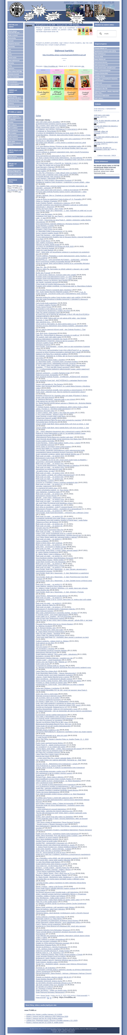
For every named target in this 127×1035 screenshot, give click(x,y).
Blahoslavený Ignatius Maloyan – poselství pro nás (54, 658)
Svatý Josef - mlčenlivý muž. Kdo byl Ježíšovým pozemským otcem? (61, 392)
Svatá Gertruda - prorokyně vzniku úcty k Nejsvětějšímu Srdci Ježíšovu (61, 294)
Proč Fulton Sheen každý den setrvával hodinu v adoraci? (57, 537)
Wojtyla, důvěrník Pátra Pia (46, 605)
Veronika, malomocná (44, 486)
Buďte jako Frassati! (43, 273)
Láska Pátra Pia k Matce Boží (46, 671)
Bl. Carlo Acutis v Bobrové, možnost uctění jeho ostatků (56, 275)
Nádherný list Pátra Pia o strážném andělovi (52, 354)
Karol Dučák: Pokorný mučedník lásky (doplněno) (54, 290)
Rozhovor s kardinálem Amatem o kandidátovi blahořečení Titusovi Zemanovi (64, 830)
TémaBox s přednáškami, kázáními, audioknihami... (106, 79)
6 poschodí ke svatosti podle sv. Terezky (50, 666)
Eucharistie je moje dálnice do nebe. (49, 309)
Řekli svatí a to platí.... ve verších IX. (49, 545)
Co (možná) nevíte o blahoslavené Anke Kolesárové (55, 718)
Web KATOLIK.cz (100, 54)
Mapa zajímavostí (13, 60)
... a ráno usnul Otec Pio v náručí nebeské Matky (53, 758)
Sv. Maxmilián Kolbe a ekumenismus (49, 231)
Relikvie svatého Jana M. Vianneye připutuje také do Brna (57, 960)
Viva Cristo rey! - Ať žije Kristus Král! (49, 866)
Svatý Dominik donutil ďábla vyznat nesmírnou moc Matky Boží (59, 439)
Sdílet (38, 116)
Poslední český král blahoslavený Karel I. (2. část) (54, 277)
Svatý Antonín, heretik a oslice (47, 962)
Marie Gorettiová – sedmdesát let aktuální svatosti (54, 679)
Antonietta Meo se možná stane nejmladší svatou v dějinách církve (60, 879)
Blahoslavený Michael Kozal (46, 652)
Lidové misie (12, 57)
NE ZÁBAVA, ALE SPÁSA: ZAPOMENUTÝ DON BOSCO (57, 129)
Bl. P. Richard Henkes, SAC (46, 628)
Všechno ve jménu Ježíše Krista (47, 244)
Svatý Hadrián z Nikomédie (46, 178)
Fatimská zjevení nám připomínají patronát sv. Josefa (55, 845)
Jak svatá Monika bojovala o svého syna (50, 771)
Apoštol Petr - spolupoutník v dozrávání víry (52, 843)
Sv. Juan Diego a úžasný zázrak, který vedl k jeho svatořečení (58, 139)
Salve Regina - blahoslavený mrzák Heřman (52, 596)
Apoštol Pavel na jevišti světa (46, 841)
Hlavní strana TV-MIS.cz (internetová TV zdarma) (14, 118)
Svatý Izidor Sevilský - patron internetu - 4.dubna (53, 849)
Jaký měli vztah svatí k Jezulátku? (48, 122)
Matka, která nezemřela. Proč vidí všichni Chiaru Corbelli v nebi (59, 835)
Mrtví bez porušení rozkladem (46, 941)
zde (20, 186)
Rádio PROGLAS (100, 59)
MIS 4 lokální (12, 133)
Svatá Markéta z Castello (45, 226)
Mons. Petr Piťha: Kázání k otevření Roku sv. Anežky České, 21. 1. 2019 (62, 739)
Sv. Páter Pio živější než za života (48, 165)
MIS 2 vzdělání (12, 128)
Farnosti (10, 41)
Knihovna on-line (13, 101)
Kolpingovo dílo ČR (100, 88)
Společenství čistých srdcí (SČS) (105, 51)
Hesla (10, 55)
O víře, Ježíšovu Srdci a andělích (48, 949)
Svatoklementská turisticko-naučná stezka (51, 124)
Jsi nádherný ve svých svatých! (47, 837)
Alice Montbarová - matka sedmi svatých (50, 898)
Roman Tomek (45, 995)
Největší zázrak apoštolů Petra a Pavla (50, 565)
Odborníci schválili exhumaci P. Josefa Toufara (53, 951)
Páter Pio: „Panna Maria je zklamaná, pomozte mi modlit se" (58, 335)
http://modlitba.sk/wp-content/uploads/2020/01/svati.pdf (64, 55)
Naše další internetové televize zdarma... (14, 143)
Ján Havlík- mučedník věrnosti (47, 282)
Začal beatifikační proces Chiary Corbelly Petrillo (53, 779)
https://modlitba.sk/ (51, 66)
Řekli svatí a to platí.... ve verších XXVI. (50, 456)
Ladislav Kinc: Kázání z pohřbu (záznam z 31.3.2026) (44, 1014)
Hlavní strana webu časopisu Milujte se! (14, 170)
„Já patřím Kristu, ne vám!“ (45, 471)
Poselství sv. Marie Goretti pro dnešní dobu (51, 683)
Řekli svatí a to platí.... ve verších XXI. (50, 479)
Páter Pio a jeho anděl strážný (47, 902)
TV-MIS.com (82, 2)
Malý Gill (39, 645)
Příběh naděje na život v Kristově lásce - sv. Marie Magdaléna (58, 781)
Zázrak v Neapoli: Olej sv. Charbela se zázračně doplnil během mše (60, 195)
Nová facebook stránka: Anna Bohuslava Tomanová (54, 558)
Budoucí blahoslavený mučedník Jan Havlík (52, 339)
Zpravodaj (11, 46)
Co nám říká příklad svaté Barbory (48, 862)
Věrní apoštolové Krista (44, 783)
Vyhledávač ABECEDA (101, 95)
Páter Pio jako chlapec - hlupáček (48, 633)
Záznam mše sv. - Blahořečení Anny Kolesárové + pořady (57, 764)
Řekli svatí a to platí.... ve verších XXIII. (50, 473)
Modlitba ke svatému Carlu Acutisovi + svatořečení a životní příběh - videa (63, 182)
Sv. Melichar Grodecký (44, 626)
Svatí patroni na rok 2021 (45, 643)
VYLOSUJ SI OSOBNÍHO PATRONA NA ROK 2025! (55, 246)
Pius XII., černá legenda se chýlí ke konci (51, 852)
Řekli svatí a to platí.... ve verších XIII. (49, 524)
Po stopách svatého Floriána (46, 305)
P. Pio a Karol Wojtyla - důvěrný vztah (49, 414)
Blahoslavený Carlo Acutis (45, 458)
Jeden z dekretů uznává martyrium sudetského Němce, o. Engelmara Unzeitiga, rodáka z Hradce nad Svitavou (61, 895)
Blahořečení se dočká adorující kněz (49, 469)
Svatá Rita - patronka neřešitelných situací (51, 788)
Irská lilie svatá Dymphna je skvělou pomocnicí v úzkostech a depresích (62, 299)
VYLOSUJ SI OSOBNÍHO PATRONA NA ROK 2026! (55, 133)
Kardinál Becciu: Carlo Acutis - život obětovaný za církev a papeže (60, 684)
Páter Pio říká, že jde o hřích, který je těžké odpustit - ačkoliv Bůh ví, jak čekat (64, 620)
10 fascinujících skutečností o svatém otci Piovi (53, 311)
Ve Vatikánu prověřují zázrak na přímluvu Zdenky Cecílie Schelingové (61, 903)
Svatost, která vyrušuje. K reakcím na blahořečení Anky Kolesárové (60, 768)
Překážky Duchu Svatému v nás (47, 730)
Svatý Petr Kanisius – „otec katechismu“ (50, 235)
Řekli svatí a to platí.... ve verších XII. (49, 526)
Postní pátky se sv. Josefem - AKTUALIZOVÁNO (54, 616)
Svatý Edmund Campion (45, 611)
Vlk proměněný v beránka (45, 649)
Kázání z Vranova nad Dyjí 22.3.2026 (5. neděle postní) (45, 1022)
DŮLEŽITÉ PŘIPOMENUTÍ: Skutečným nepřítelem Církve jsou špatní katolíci (64, 732)
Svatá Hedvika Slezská (44, 979)
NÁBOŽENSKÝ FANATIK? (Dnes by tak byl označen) (55, 341)
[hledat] (106, 33)
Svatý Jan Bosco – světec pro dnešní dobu (51, 990)
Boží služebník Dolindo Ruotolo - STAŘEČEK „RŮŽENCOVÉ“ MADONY (62, 377)
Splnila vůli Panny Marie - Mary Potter (49, 209)
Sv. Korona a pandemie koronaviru (48, 700)
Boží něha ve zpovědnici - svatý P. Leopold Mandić (54, 507)
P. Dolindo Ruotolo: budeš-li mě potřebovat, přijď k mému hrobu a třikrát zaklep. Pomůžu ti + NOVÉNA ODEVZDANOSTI (62, 408)
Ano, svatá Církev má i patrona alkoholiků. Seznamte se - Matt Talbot (61, 760)
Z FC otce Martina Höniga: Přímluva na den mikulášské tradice (58, 146)
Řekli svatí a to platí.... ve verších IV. (49, 584)
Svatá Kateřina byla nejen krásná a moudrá (51, 864)
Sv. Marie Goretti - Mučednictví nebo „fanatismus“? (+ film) (57, 877)
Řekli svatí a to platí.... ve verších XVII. (50, 501)
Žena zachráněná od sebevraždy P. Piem (51, 156)
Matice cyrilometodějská (102, 70)
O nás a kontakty (13, 77)
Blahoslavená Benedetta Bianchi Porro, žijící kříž (53, 724)
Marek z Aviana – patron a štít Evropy (49, 886)
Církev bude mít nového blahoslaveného (50, 284)
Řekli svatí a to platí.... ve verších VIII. (49, 548)
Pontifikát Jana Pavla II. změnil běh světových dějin (54, 798)
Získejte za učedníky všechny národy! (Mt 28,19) (53, 977)
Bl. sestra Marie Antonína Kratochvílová (50, 632)
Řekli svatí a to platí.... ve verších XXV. (50, 464)
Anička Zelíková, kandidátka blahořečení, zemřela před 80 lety (58, 535)
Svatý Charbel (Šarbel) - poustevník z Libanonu (53, 203)
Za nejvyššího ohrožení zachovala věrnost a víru (53, 983)
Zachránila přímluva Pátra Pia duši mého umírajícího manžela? (59, 420)
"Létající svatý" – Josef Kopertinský (48, 660)
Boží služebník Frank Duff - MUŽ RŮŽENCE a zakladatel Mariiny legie (61, 380)
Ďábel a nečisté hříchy (44, 227)
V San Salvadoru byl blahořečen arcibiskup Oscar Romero (57, 920)
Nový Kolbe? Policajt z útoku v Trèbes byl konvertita (54, 803)
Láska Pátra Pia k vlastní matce (47, 754)
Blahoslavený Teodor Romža (46, 496)
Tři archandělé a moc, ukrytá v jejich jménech (52, 169)
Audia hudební (13, 136)
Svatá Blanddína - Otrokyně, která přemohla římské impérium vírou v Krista (63, 135)
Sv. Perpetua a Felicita (44, 988)
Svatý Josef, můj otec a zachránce (48, 851)
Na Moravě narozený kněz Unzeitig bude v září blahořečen (57, 892)
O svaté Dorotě (41, 737)
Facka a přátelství (42, 541)
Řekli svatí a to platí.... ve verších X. (49, 539)
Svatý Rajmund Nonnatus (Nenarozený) (50, 992)
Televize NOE (98, 56)
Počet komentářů (82, 995)
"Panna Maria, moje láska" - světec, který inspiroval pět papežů (59, 749)
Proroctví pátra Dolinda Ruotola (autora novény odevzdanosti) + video (61, 192)
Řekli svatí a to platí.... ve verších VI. (49, 564)
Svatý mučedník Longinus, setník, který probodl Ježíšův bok (57, 454)
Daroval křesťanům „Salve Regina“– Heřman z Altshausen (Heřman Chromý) (64, 973)
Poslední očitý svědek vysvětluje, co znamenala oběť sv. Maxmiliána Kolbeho (64, 286)
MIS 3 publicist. (13, 130)
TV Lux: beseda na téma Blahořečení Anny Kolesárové (56, 785)
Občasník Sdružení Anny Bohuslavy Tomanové (53, 930)
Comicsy (11, 103)
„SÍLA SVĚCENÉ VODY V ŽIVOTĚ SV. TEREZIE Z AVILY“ (57, 163)
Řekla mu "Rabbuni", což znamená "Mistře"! (52, 875)
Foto (9, 52)
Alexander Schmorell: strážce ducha (49, 981)
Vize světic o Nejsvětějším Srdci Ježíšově (51, 717)
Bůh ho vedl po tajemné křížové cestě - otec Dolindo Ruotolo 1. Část (61, 329)
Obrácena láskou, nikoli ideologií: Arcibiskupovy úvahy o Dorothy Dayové (62, 913)
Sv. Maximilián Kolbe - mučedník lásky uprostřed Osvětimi (57, 362)
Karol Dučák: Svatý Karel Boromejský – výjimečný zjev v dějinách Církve (62, 513)
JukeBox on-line (99, 76)
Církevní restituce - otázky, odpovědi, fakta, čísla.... (106, 92)
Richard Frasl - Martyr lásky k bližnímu (50, 777)
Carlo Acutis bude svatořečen (46, 303)
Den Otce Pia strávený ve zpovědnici (49, 720)
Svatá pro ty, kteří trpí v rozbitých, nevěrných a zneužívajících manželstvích (63, 854)
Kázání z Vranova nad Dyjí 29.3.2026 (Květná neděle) (44, 1018)
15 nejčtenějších (13, 84)
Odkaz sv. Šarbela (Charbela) (46, 201)
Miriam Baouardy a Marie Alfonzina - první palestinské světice (58, 922)
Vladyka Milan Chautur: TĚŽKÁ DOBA (50, 560)
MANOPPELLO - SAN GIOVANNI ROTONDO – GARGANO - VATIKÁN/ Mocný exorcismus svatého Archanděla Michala (62, 260)
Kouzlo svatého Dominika (45, 441)
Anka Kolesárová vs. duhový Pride (48, 766)
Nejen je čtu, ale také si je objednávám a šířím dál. (102, 148)
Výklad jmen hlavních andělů (46, 418)
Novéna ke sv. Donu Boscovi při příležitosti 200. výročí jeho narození (61, 926)
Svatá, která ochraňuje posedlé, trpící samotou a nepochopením (59, 390)
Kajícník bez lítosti (42, 756)
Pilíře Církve (40, 728)
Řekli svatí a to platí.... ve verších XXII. (50, 477)
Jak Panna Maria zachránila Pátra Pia (49, 530)
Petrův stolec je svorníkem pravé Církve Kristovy (53, 447)
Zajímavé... (11, 68)
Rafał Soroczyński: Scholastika (47, 375)
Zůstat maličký (41, 171)
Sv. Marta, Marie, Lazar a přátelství (48, 554)
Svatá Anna (40, 775)
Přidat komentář (41, 997)
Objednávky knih (13, 106)
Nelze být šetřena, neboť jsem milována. (50, 909)
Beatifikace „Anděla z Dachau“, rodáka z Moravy (53, 869)
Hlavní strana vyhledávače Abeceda (15, 157)
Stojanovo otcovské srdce (45, 411)
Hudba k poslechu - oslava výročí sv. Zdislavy (52, 641)
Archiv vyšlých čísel (14, 174)
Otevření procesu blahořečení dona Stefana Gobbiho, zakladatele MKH (62, 326)
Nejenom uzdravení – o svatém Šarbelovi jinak (53, 373)
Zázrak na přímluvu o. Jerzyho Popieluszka (51, 947)
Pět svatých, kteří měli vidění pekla (48, 337)
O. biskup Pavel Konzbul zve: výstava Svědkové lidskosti (56, 847)
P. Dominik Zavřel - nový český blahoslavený (52, 615)
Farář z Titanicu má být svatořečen (48, 924)
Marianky (11, 63)
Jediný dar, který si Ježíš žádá (47, 694)
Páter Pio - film (41, 267)
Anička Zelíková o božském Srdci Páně (50, 917)
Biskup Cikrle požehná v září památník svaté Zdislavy (55, 907)
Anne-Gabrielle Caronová (45, 445)
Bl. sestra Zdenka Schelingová (47, 552)
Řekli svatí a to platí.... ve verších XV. (49, 511)
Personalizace (12, 82)
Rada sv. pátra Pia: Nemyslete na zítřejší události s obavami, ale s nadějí (62, 269)
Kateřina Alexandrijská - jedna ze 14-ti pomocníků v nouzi (57, 709)
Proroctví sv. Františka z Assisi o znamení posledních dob (57, 482)
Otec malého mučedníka (45, 243)
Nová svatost (40, 890)
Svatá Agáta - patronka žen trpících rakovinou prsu (54, 811)
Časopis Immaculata (101, 73)
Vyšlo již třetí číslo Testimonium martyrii (50, 618)
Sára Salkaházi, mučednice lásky (48, 492)
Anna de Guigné (42, 647)
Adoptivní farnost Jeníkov (102, 86)
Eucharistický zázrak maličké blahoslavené (51, 715)
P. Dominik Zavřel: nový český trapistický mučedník (54, 675)
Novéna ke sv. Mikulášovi (45, 141)
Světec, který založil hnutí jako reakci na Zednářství (54, 817)
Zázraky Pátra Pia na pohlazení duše (49, 751)
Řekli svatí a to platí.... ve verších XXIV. (50, 467)
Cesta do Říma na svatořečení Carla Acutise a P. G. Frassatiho (59, 199)
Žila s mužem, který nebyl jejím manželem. (51, 126)
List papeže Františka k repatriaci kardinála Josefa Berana (57, 790)
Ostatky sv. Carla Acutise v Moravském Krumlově (54, 180)
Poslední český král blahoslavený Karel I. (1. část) (54, 278)
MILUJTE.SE (108, 2)
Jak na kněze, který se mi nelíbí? (48, 698)
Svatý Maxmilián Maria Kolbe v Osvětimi (50, 360)
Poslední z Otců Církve (44, 229)
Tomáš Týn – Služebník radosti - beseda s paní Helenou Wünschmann (61, 964)
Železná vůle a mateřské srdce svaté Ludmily (52, 175)
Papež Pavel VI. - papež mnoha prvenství (51, 745)
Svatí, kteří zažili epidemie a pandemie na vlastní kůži (55, 703)
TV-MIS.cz (95, 2)
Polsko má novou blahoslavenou (47, 792)
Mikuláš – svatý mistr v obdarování (48, 497)
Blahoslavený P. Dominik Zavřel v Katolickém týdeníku (55, 609)
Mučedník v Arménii (43, 656)
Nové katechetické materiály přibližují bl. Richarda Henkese (57, 224)
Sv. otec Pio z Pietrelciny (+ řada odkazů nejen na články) (57, 173)
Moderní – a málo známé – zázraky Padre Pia (52, 868)
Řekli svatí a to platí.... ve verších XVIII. (50, 499)
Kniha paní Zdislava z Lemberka (47, 688)
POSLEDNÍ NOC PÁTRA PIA (46, 422)
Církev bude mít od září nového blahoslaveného (53, 726)
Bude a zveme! (13, 35)
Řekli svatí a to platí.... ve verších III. (49, 598)
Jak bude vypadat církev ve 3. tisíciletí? (50, 985)
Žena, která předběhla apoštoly (47, 839)
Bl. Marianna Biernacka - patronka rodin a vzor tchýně (55, 399)
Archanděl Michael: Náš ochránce (48, 176)
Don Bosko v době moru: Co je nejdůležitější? (52, 701)
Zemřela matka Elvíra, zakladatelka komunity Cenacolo (56, 363)
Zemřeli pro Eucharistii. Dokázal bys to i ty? (51, 707)
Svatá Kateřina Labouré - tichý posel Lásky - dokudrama (56, 654)
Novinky (10, 122)
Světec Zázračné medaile (45, 248)
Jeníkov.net (98, 83)
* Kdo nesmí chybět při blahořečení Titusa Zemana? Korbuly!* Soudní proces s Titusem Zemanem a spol (58, 823)
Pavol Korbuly (41, 911)
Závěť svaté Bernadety (44, 214)
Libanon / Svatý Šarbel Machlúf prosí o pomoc (52, 677)
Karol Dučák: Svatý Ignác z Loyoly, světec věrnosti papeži (57, 550)
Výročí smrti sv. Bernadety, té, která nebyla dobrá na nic (56, 324)
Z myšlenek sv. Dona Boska (46, 131)
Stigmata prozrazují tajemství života (49, 696)
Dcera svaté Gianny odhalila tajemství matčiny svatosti (55, 888)
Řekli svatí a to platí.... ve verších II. (49, 603)
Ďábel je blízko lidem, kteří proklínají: (49, 543)
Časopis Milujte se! (100, 48)
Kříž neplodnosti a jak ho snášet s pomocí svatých (54, 773)
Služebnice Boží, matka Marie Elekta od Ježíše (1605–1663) (58, 900)
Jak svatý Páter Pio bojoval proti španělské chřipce (54, 503)
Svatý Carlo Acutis (43, 664)
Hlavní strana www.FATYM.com (13, 31)
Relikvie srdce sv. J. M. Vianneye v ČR (50, 953)
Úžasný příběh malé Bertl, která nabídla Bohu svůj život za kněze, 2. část (62, 424)
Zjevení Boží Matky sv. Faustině (47, 448)
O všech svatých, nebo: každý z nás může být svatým (55, 413)
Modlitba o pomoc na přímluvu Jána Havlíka (52, 280)
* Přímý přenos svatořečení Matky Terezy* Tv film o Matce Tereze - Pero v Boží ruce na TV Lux (55, 872)
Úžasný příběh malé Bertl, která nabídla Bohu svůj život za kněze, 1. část (62, 428)
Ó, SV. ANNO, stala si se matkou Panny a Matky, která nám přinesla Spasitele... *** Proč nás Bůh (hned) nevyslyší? (60, 366)
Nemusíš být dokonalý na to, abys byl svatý (51, 735)
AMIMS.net (69, 2)
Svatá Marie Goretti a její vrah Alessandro (51, 562)
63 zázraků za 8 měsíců (44, 987)
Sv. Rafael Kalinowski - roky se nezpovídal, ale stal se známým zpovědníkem (64, 711)
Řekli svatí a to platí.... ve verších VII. (49, 556)
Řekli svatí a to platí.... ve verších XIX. (50, 494)
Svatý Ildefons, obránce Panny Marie (49, 586)
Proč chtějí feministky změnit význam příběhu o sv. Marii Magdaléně (60, 794)
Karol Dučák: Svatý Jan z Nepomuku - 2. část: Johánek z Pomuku (60, 592)
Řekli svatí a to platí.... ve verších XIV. (49, 516)
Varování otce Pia (42, 528)
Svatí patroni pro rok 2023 (45, 401)
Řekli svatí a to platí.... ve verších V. (49, 567)
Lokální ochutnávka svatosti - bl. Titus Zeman (52, 490)
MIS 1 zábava (12, 125)
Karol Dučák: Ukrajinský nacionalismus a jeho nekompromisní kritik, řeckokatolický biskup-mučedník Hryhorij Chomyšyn (60, 451)
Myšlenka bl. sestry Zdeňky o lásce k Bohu (51, 958)
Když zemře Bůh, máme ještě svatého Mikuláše (53, 860)
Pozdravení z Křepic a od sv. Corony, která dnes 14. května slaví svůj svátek (63, 599)
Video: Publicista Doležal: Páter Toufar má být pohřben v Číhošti (59, 954)
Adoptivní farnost (13, 43)
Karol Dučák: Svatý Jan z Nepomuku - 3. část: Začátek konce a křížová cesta (64, 581)
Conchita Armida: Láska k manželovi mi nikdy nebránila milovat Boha (61, 883)
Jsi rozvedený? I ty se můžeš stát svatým (51, 747)
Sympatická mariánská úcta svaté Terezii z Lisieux (54, 518)
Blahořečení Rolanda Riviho (46, 945)
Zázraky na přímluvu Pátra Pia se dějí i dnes (52, 722)
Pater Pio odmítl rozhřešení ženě (48, 312)
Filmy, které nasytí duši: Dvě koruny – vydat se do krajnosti (57, 190)
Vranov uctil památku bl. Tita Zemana (49, 384)
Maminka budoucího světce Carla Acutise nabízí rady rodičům (58, 297)
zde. (82, 66)
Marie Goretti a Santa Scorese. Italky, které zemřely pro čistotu (58, 681)
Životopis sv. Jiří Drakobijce (46, 968)
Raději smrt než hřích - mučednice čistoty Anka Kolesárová (57, 834)
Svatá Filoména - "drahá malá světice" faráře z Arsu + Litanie (58, 443)
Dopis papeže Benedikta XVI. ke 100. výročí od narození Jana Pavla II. (61, 690)
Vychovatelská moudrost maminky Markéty (51, 650)
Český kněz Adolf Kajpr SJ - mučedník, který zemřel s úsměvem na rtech (62, 637)
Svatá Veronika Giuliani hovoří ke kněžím (51, 956)
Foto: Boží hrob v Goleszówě (46, 333)
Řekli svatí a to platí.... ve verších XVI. (50, 505)
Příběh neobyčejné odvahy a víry (48, 127)
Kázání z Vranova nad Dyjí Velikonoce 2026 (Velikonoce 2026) (47, 1016)
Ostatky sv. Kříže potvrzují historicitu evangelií (52, 943)
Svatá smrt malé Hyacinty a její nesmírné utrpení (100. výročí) (58, 705)
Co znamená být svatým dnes (46, 488)
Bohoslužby (12, 38)
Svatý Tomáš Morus (43, 241)
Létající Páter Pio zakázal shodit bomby (50, 635)
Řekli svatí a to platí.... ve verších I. (48, 607)
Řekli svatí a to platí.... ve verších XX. (49, 484)
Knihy (10, 66)
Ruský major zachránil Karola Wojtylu (49, 743)
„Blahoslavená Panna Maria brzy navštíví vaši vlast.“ (55, 437)
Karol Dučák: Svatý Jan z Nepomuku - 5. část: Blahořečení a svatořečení (62, 573)
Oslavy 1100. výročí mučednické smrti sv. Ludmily (54, 533)
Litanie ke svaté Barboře (45, 250)
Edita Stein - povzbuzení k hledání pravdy (51, 547)
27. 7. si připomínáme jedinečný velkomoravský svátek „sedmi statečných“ (63, 369)
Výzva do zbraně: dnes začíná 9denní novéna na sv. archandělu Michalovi (63, 263)
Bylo (9, 49)
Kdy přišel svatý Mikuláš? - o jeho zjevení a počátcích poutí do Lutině (61, 143)
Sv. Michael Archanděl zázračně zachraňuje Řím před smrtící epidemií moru (63, 667)
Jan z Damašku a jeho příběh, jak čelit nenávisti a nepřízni (57, 858)
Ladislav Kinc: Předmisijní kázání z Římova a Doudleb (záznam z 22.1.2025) (52, 1020)
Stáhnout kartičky (64, 50)
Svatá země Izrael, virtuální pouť (105, 67)
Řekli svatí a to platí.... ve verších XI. (49, 531)
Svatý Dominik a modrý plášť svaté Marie (51, 416)
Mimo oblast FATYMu (15, 71)
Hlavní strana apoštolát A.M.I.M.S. (14, 97)
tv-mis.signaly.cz (14, 189)
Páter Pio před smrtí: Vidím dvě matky (50, 630)
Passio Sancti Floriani (44, 307)
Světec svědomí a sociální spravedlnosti (50, 939)
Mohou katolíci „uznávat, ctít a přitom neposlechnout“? (55, 475)
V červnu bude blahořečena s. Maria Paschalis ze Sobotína (57, 465)
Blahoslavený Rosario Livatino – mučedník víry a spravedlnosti (58, 509)
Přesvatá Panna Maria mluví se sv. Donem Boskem (54, 624)
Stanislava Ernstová (43, 345)
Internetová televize (100, 62)
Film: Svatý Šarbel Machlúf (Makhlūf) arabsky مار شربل (61, 292)
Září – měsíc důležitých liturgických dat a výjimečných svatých (58, 431)
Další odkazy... (99, 98)
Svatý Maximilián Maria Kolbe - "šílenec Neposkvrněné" (56, 673)
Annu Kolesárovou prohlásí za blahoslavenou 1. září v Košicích (59, 786)
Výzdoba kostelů (13, 74)
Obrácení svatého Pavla (44, 343)
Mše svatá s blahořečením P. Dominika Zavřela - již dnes (56, 613)
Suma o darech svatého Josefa (47, 233)
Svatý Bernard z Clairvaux (45, 167)
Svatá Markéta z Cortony (45, 480)
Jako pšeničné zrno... (43, 322)
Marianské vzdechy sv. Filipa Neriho (49, 919)
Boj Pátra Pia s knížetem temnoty (48, 752)
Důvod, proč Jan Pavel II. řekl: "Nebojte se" (51, 662)
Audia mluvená (13, 139)
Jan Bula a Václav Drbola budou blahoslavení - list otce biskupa (59, 158)
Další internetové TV (101, 65)
